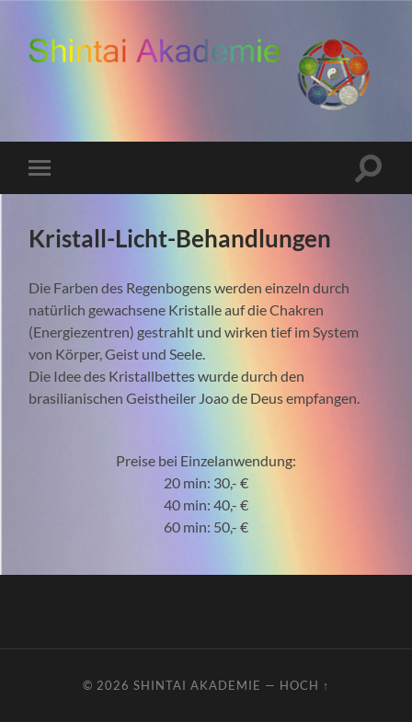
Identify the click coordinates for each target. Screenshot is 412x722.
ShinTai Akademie (197, 685)
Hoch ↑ (304, 685)
